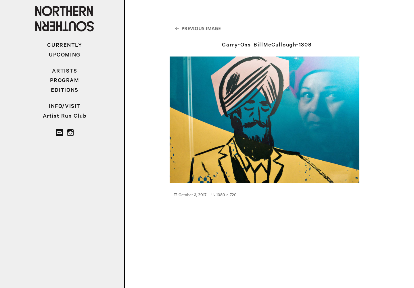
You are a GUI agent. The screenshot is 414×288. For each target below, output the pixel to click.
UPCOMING (64, 54)
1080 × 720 (226, 194)
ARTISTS (64, 70)
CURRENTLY (64, 44)
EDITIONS (64, 89)
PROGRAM (64, 79)
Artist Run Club (65, 115)
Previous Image (201, 28)
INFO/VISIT (64, 105)
